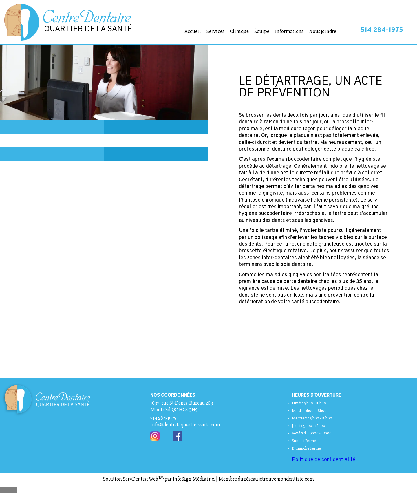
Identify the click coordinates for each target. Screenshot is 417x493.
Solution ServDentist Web (133, 479)
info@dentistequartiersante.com (185, 424)
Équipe (261, 31)
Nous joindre (322, 31)
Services (215, 31)
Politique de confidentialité (323, 460)
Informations (289, 31)
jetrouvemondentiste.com (286, 479)
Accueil (192, 31)
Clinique (239, 31)
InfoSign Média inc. (194, 479)
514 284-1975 (382, 30)
